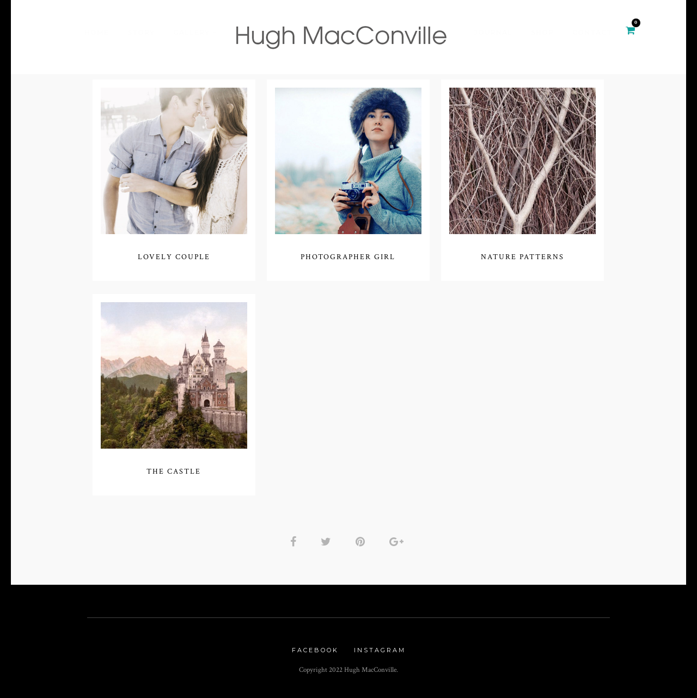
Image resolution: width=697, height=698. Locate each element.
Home (96, 32)
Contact (592, 32)
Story (141, 32)
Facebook (315, 650)
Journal (493, 32)
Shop (542, 32)
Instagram (380, 650)
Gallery (191, 32)
